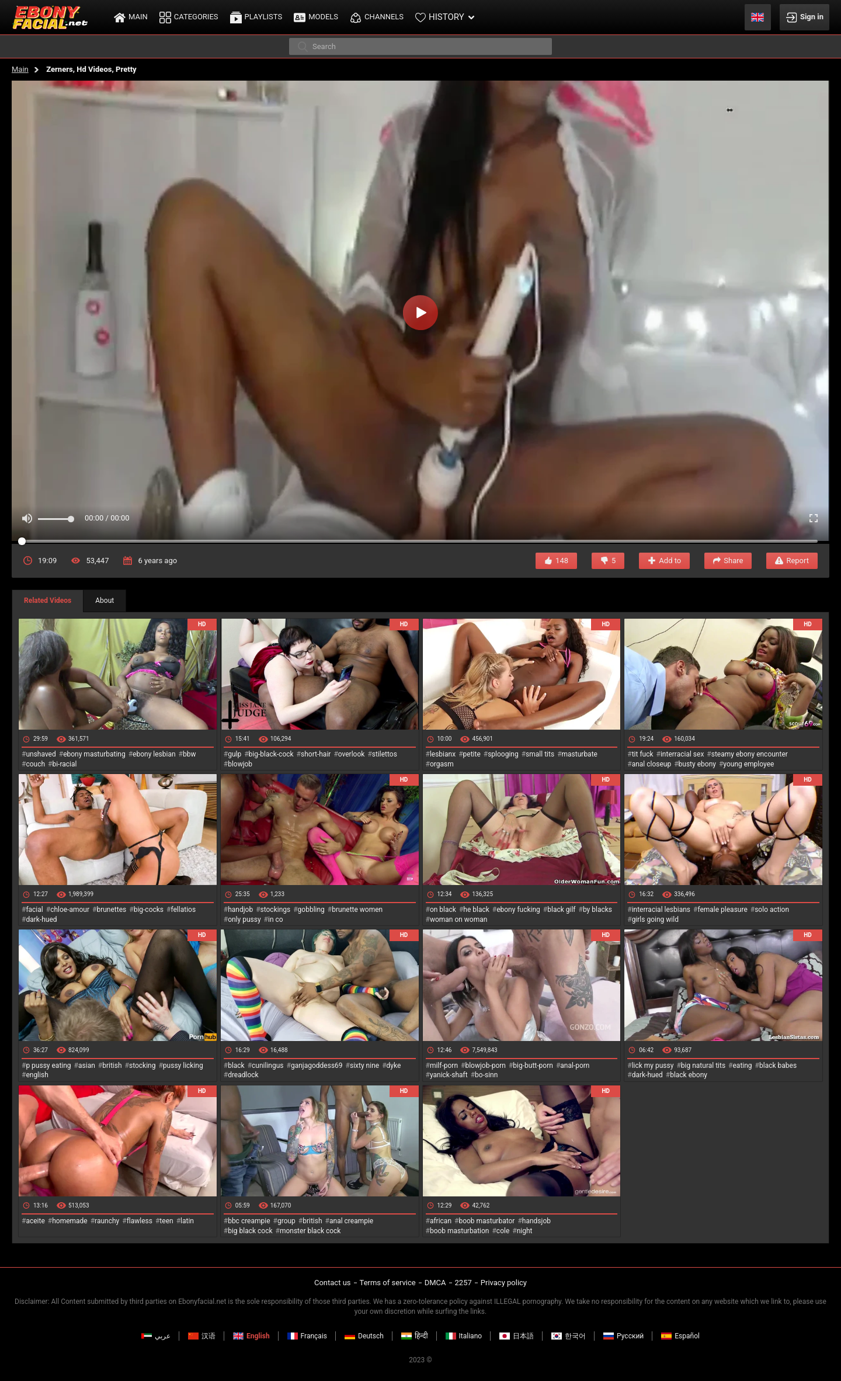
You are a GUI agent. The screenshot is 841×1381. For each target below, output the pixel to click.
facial (34, 909)
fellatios (183, 909)
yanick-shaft (449, 1075)
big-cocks (149, 909)
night (525, 1231)
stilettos (384, 754)
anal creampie (351, 1221)
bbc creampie (249, 1221)
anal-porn (574, 1065)
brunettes (111, 909)
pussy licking (183, 1065)
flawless (139, 1221)
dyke (394, 1065)
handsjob (536, 1221)
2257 (463, 1282)
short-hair (316, 754)
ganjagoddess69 (317, 1065)
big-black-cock (271, 754)
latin (187, 1221)
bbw (189, 754)
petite (472, 754)
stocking (142, 1065)
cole (502, 1231)
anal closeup (652, 764)
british (111, 1065)
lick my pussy (653, 1065)
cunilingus (267, 1065)
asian (86, 1065)
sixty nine (364, 1065)
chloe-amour (69, 909)
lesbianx (443, 754)
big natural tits (703, 1065)
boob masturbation (459, 1231)
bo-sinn (486, 1075)
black (236, 1065)
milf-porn (444, 1065)
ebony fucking (518, 909)
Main (20, 69)
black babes (778, 1065)
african (440, 1221)
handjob (240, 909)
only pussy (244, 919)
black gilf (561, 909)
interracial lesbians (661, 909)
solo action (772, 909)
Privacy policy (504, 1282)
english (37, 1075)
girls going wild (655, 919)
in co (275, 919)
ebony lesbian (154, 754)
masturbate (579, 754)
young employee (748, 764)
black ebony (688, 1075)
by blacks (597, 909)
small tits (540, 754)
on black (443, 909)
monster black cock (310, 1231)
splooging (503, 754)
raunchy (107, 1221)
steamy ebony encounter (749, 754)
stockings (275, 909)
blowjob (240, 764)
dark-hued (41, 919)
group (286, 1221)
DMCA (435, 1282)
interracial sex (682, 754)
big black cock (250, 1231)
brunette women (357, 909)
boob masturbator (486, 1221)
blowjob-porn (485, 1065)
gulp (234, 754)
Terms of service (388, 1282)
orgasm (442, 764)
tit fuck (643, 754)
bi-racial (64, 764)
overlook (351, 754)
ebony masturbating (94, 754)
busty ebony (697, 764)
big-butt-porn (533, 1065)
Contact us (332, 1282)
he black (476, 909)
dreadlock (243, 1075)
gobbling (311, 909)
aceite (35, 1221)
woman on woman (459, 919)
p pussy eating (48, 1065)
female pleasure (722, 909)
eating (742, 1065)
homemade (70, 1221)
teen (166, 1221)
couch (35, 764)
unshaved (40, 754)
